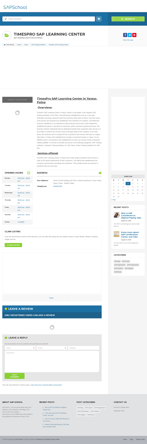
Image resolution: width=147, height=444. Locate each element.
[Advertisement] (70, 68)
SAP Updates (129, 268)
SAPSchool (117, 272)
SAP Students (118, 268)
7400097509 (57, 186)
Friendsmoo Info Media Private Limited (47, 439)
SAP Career (125, 261)
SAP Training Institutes (38, 44)
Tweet (51, 298)
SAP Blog (117, 261)
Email (52, 348)
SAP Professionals (132, 265)
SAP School (19, 439)
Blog (131, 439)
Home (19, 44)
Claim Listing (13, 245)
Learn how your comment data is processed (46, 385)
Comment (10, 353)
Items (26, 44)
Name (20, 348)
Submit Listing (140, 439)
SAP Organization (119, 265)
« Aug (113, 200)
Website (72, 348)
